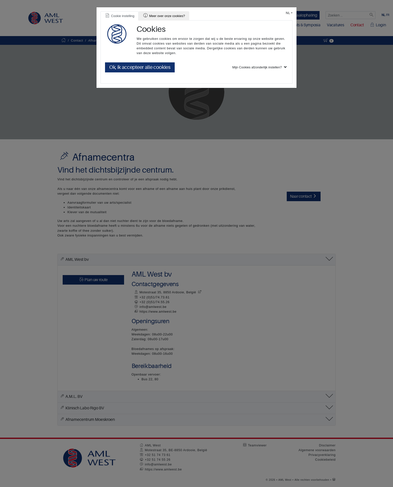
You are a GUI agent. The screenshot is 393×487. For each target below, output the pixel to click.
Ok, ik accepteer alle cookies (139, 67)
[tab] (120, 16)
